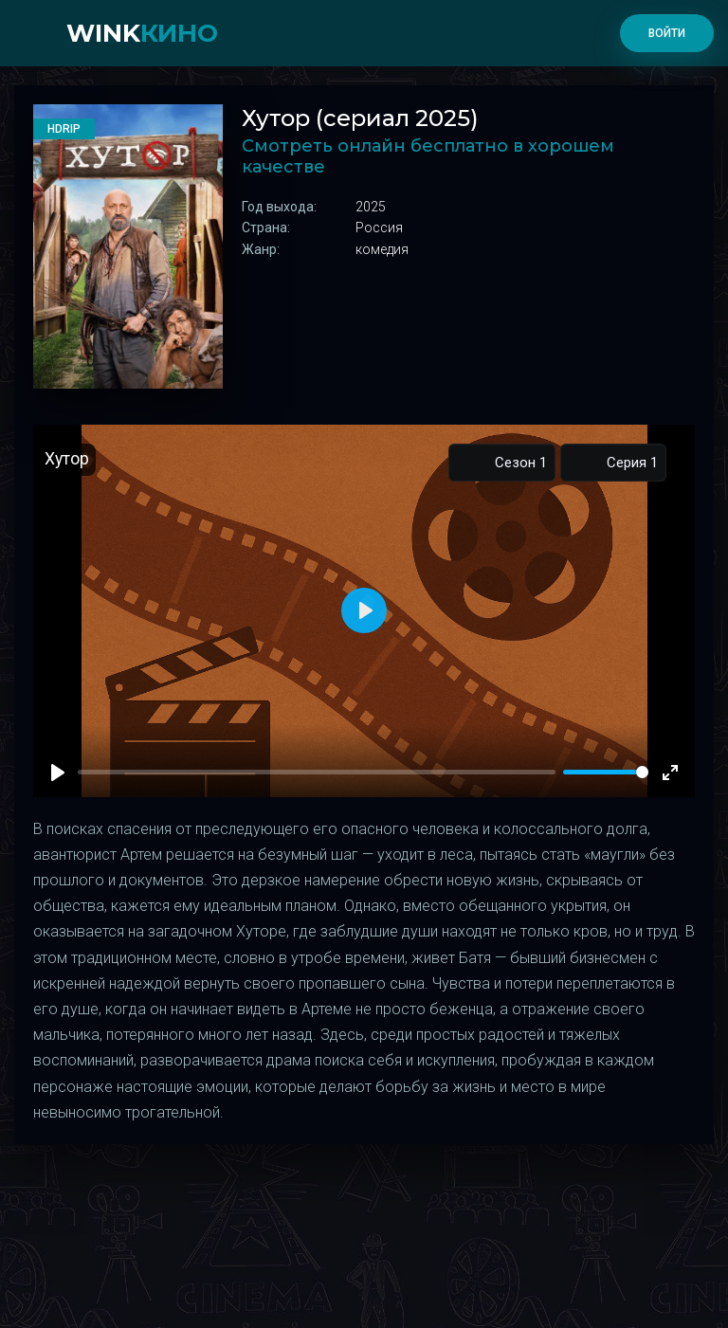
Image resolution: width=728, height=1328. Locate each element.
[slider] (605, 772)
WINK (142, 33)
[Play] (58, 772)
